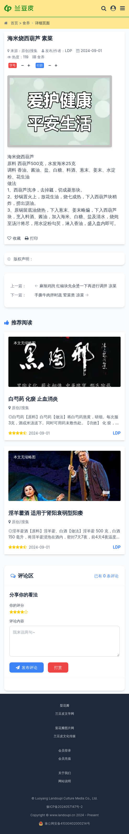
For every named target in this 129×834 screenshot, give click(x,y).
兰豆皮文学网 (64, 713)
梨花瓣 (64, 705)
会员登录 (64, 750)
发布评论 (26, 667)
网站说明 (64, 781)
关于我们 (64, 773)
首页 (14, 23)
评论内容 (16, 621)
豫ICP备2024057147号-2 (64, 807)
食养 (26, 23)
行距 (40, 65)
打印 (31, 238)
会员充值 (64, 758)
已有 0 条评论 (106, 575)
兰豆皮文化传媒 (65, 736)
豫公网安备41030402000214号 (67, 823)
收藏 (14, 238)
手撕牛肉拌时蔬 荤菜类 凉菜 (59, 294)
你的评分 (16, 605)
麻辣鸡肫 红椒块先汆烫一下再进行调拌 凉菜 (78, 285)
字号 (12, 65)
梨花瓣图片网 (64, 728)
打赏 (58, 667)
